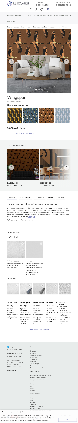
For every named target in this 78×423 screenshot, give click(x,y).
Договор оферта (35, 408)
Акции (32, 388)
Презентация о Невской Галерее (41, 375)
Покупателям (39, 15)
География (33, 361)
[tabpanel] (39, 61)
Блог (31, 386)
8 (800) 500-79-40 (63, 5)
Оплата (32, 400)
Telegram (40, 2)
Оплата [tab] (50, 197)
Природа (33, 351)
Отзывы (32, 390)
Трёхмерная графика (36, 355)
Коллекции (19, 15)
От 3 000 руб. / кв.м (23, 184)
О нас (28, 15)
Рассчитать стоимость (22, 133)
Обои (10, 15)
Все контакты (11, 370)
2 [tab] (39, 89)
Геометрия (33, 357)
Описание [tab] (12, 197)
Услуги (32, 384)
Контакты (11, 21)
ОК (68, 419)
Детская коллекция (36, 366)
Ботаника (33, 353)
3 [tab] (42, 89)
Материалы (66, 15)
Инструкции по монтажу (38, 378)
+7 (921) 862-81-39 (42, 5)
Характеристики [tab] (25, 197)
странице (31, 216)
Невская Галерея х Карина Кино (40, 368)
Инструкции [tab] (39, 197)
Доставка (33, 402)
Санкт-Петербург (35, 364)
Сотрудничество (54, 15)
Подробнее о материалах (39, 329)
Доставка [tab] (61, 197)
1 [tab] (36, 89)
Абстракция (33, 359)
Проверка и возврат (36, 406)
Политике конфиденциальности (37, 420)
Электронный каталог (37, 380)
